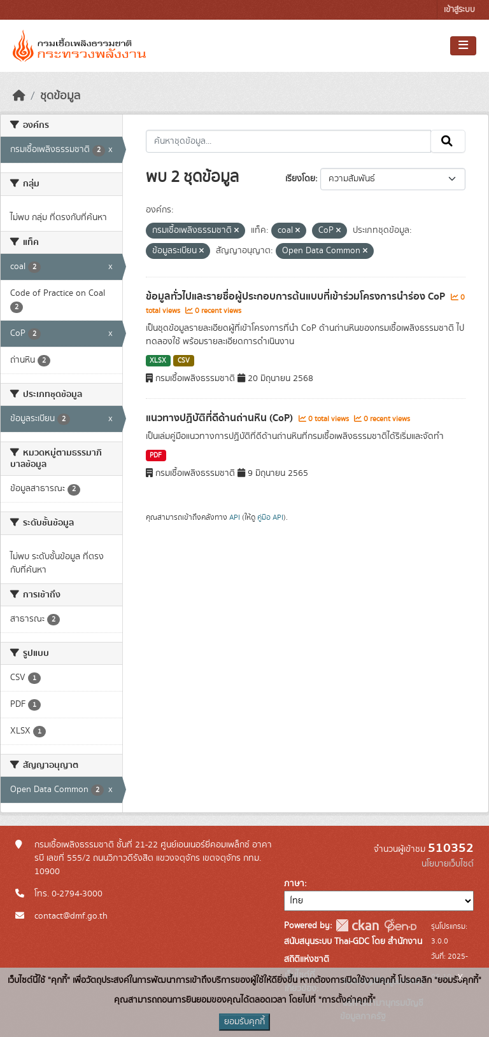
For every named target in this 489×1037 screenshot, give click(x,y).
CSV (184, 361)
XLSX (158, 361)
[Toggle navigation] (463, 45)
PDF (156, 455)
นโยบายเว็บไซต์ (448, 864)
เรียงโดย (300, 178)
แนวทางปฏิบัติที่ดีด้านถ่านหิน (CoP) (220, 418)
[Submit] (447, 141)
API (234, 517)
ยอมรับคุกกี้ (244, 1021)
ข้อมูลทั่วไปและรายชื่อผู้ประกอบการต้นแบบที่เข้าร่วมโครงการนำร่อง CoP (297, 296)
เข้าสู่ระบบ (459, 10)
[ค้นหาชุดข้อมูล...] (289, 141)
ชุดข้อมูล (60, 96)
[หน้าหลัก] (19, 96)
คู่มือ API (270, 517)
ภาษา (294, 883)
